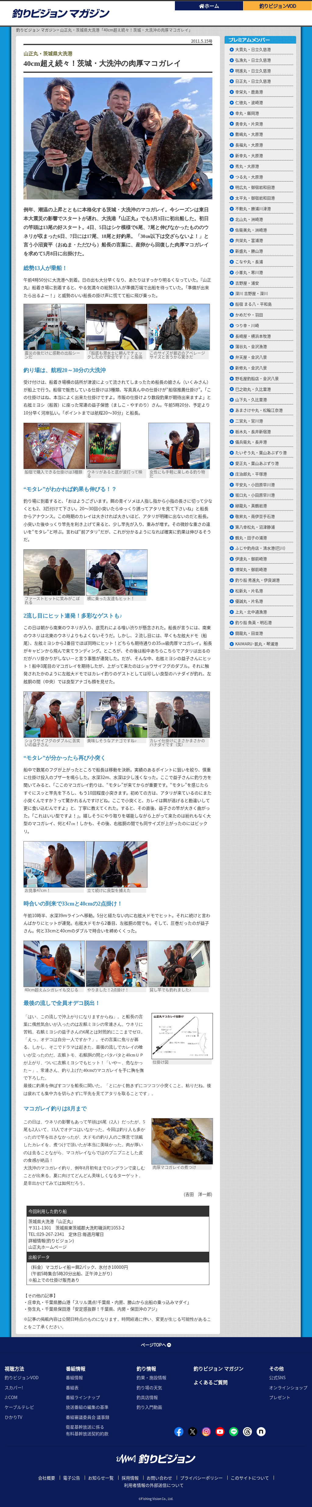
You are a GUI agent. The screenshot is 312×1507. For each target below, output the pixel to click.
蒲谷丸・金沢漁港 (251, 346)
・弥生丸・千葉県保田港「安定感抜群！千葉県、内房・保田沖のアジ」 (91, 1309)
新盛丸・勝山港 (249, 251)
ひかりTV (13, 1417)
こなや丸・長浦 (249, 261)
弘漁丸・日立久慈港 (253, 60)
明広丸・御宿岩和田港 (255, 187)
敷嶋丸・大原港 (249, 134)
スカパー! (14, 1387)
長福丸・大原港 (249, 145)
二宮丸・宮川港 (249, 421)
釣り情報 (146, 1368)
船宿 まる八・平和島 (253, 304)
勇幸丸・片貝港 (249, 124)
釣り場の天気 (149, 1387)
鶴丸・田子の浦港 (251, 537)
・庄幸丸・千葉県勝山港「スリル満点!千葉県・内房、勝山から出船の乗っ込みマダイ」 (107, 1302)
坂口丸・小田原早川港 (255, 495)
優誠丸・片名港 (249, 601)
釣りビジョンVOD (22, 1377)
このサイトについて (250, 1478)
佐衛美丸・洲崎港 (251, 230)
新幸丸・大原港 (249, 155)
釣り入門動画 (149, 1407)
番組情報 (75, 1368)
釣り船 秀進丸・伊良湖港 (257, 580)
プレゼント (279, 1397)
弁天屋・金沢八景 (251, 357)
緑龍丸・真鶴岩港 (251, 505)
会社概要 (46, 1478)
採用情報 (130, 1478)
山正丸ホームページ (47, 1247)
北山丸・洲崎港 (249, 219)
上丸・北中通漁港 (251, 612)
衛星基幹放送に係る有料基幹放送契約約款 (87, 1430)
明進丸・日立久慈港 (253, 71)
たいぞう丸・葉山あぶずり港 (261, 452)
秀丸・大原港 (247, 166)
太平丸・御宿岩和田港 (255, 198)
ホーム (209, 5)
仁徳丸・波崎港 (249, 102)
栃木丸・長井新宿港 (253, 431)
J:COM (11, 1397)
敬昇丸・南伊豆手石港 (255, 516)
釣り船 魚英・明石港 (253, 622)
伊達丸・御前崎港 (251, 559)
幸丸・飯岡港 (247, 113)
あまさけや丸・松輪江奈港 (259, 410)
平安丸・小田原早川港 (255, 484)
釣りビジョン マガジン (36, 30)
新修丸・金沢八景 (251, 368)
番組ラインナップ (83, 1397)
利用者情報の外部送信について (154, 1485)
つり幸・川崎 (247, 325)
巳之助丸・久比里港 (253, 389)
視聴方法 (14, 1368)
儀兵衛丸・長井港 (251, 442)
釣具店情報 (147, 1397)
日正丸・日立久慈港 (253, 81)
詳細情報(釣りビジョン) (51, 1240)
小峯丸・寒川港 (249, 272)
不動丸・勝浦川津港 (253, 208)
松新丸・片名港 (249, 591)
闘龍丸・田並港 (249, 633)
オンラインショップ (288, 1387)
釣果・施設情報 (151, 1377)
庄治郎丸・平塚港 (251, 474)
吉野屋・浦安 (247, 283)
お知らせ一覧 (101, 1478)
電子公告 (71, 1478)
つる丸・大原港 (249, 177)
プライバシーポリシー (201, 1478)
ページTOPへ (156, 1345)
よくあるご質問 (210, 1382)
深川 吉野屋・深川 (251, 293)
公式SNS (277, 1377)
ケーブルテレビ (19, 1407)
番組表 (72, 1387)
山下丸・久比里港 (251, 399)
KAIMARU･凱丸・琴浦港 (256, 644)
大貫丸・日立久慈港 (253, 49)
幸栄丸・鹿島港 (249, 92)
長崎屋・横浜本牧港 (253, 336)
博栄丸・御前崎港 (251, 569)
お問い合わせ (159, 1478)
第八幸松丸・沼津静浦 (255, 527)
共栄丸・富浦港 (249, 240)
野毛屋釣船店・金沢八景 (257, 378)
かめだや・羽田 (249, 315)
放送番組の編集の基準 (87, 1407)
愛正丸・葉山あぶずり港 (257, 463)
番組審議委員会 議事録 (87, 1417)
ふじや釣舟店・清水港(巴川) (260, 548)
